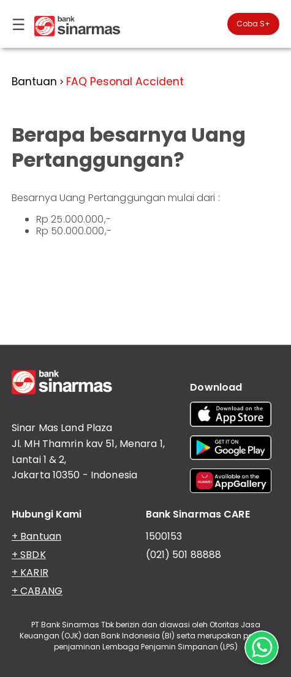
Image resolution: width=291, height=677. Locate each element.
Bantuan (34, 81)
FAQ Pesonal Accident (125, 81)
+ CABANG (37, 591)
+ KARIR (30, 572)
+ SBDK (29, 555)
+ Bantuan (36, 536)
